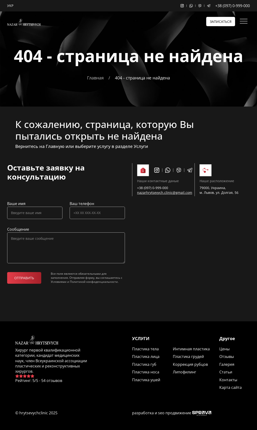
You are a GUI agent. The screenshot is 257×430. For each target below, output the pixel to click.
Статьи (225, 372)
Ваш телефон (82, 203)
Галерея (226, 364)
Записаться (220, 21)
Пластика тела (145, 349)
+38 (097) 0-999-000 (232, 5)
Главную (55, 146)
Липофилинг (184, 372)
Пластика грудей (188, 356)
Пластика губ (144, 364)
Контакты (228, 379)
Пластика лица (145, 356)
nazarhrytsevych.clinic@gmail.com (164, 192)
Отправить (24, 278)
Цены (224, 349)
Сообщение (18, 229)
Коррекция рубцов (190, 364)
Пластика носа (145, 372)
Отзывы (226, 356)
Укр (10, 5)
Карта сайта (230, 387)
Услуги (141, 146)
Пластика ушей (146, 379)
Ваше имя (16, 203)
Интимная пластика (191, 349)
